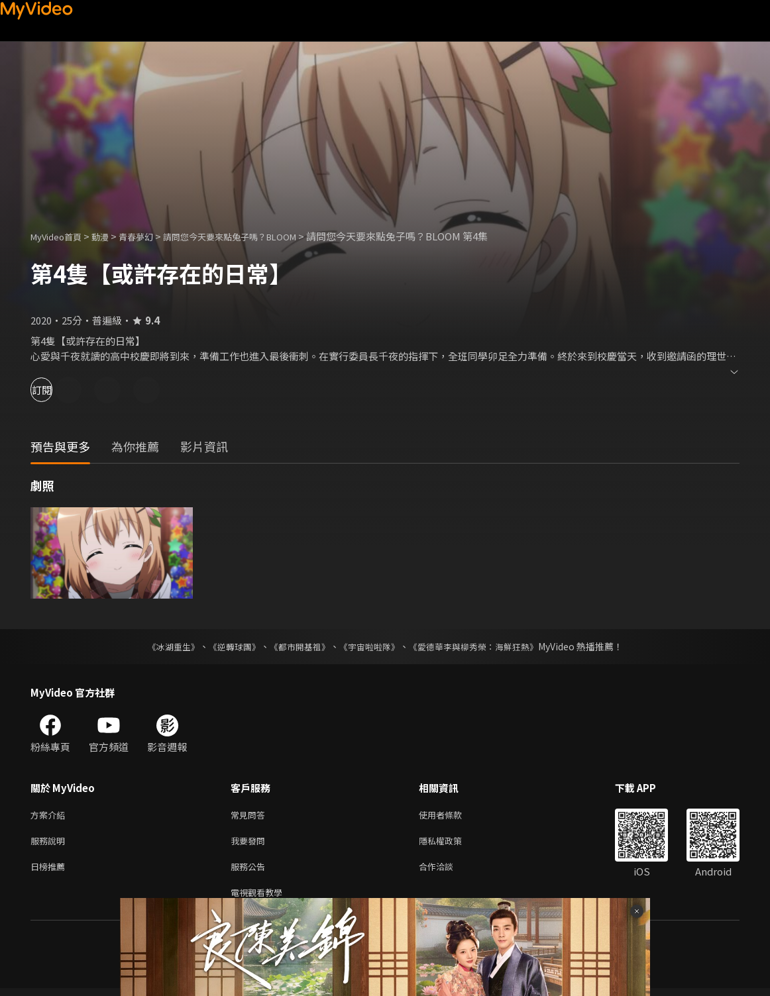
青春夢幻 (150, 236)
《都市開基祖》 (296, 646)
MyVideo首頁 (60, 236)
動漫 (111, 236)
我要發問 (250, 843)
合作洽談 (447, 871)
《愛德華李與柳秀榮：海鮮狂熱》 (481, 646)
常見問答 (250, 815)
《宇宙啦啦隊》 (370, 646)
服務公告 (250, 871)
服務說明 (50, 843)
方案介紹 (50, 815)
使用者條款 (451, 815)
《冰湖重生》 (162, 646)
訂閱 (57, 390)
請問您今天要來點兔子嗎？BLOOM (257, 236)
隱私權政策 (451, 843)
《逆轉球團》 (226, 646)
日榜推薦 (50, 871)
